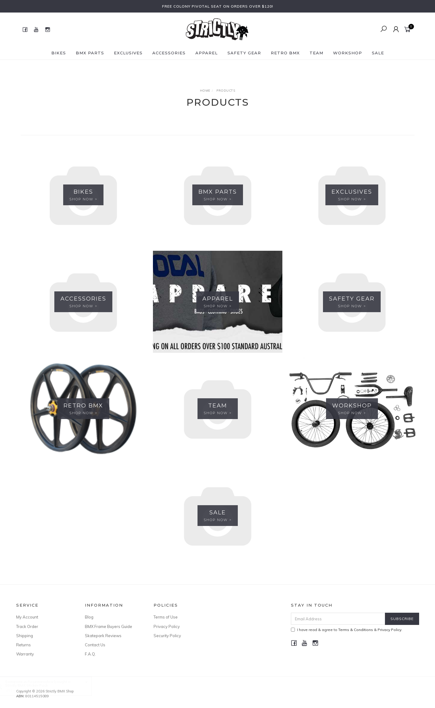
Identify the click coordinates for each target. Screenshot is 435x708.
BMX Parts (90, 52)
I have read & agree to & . (346, 629)
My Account (27, 617)
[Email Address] (338, 619)
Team (316, 52)
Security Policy (167, 635)
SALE (378, 52)
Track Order (27, 626)
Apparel (206, 52)
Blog (89, 617)
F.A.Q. (90, 653)
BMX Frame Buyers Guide (108, 626)
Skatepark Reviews (103, 635)
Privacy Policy (167, 626)
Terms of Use (166, 617)
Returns (23, 644)
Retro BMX (285, 52)
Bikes (58, 52)
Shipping (24, 635)
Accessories (169, 52)
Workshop (347, 52)
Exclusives (128, 52)
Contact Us (95, 644)
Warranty (25, 653)
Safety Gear (244, 52)
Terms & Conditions (355, 629)
